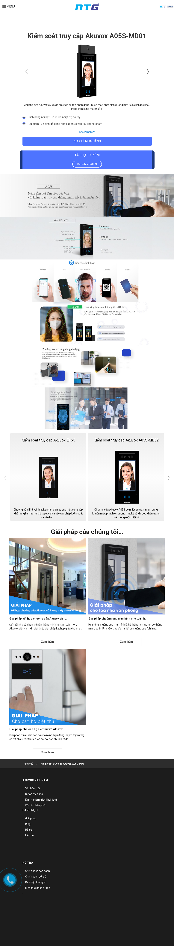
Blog (28, 824)
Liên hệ (29, 835)
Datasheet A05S (87, 164)
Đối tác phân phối (35, 805)
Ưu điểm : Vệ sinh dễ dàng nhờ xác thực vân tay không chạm (65, 124)
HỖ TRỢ (27, 862)
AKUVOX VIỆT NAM (35, 780)
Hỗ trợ (28, 829)
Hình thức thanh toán (37, 887)
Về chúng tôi (32, 788)
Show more (87, 131)
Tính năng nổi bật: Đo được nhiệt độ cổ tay (54, 117)
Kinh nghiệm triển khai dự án (41, 799)
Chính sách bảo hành (37, 870)
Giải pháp (30, 818)
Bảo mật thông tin (35, 882)
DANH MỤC (30, 810)
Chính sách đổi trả (35, 876)
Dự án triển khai (34, 794)
